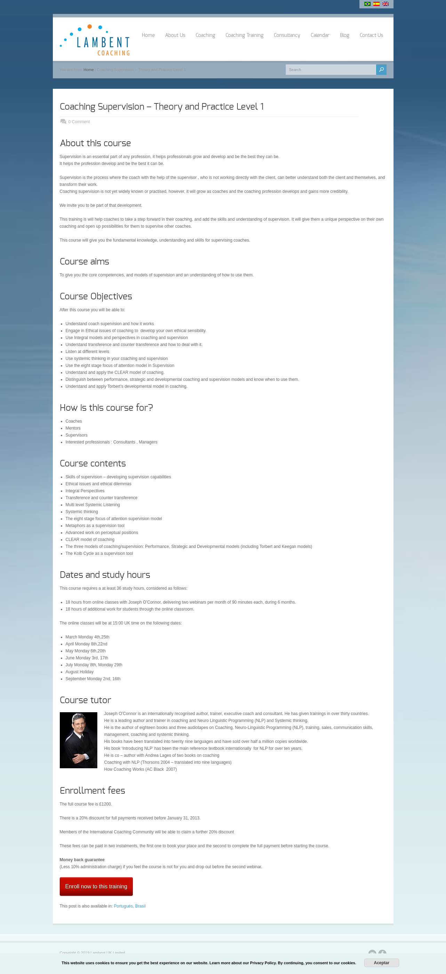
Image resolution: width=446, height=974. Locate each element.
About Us (175, 35)
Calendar (320, 35)
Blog (344, 35)
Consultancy (287, 35)
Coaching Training (244, 35)
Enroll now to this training (96, 886)
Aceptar (381, 962)
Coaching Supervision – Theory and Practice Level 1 (161, 106)
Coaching (205, 35)
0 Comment (79, 121)
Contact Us (371, 35)
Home (148, 35)
